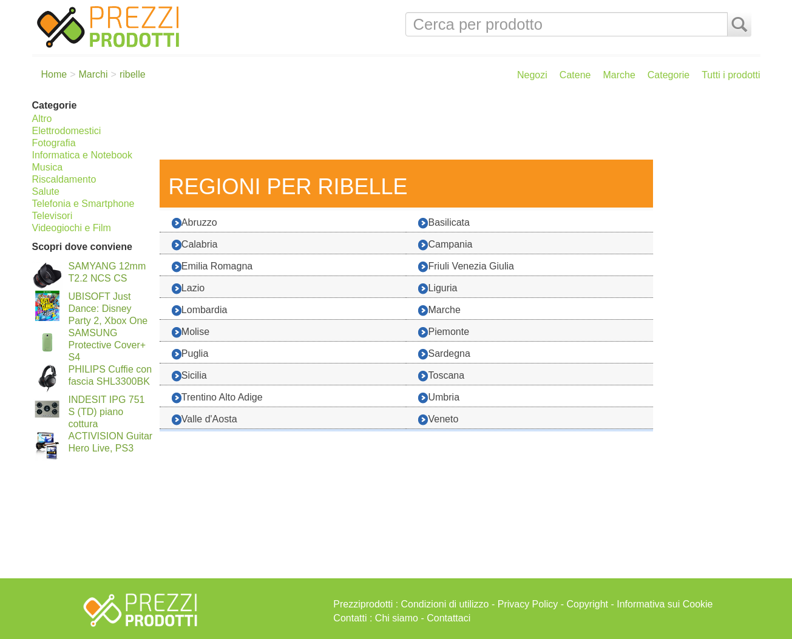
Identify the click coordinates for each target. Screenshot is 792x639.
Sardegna (444, 354)
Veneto (438, 419)
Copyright (587, 604)
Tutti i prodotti (731, 75)
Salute (45, 191)
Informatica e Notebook (82, 155)
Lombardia (200, 310)
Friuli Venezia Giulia (465, 266)
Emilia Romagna (212, 266)
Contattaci (448, 618)
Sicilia (189, 376)
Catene (575, 75)
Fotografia (54, 143)
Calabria (195, 245)
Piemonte (443, 332)
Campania (445, 245)
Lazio (188, 288)
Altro (42, 118)
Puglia (190, 354)
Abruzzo (194, 223)
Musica (47, 167)
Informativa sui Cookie (664, 604)
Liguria (437, 288)
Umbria (438, 398)
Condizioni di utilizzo (445, 604)
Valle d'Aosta (204, 419)
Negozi (532, 75)
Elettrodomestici (66, 131)
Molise (190, 332)
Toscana (441, 376)
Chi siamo (396, 618)
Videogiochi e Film (71, 228)
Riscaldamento (64, 179)
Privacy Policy (528, 604)
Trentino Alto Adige (217, 398)
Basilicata (443, 223)
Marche (619, 75)
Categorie (668, 75)
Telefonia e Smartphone (83, 203)
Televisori (52, 216)
